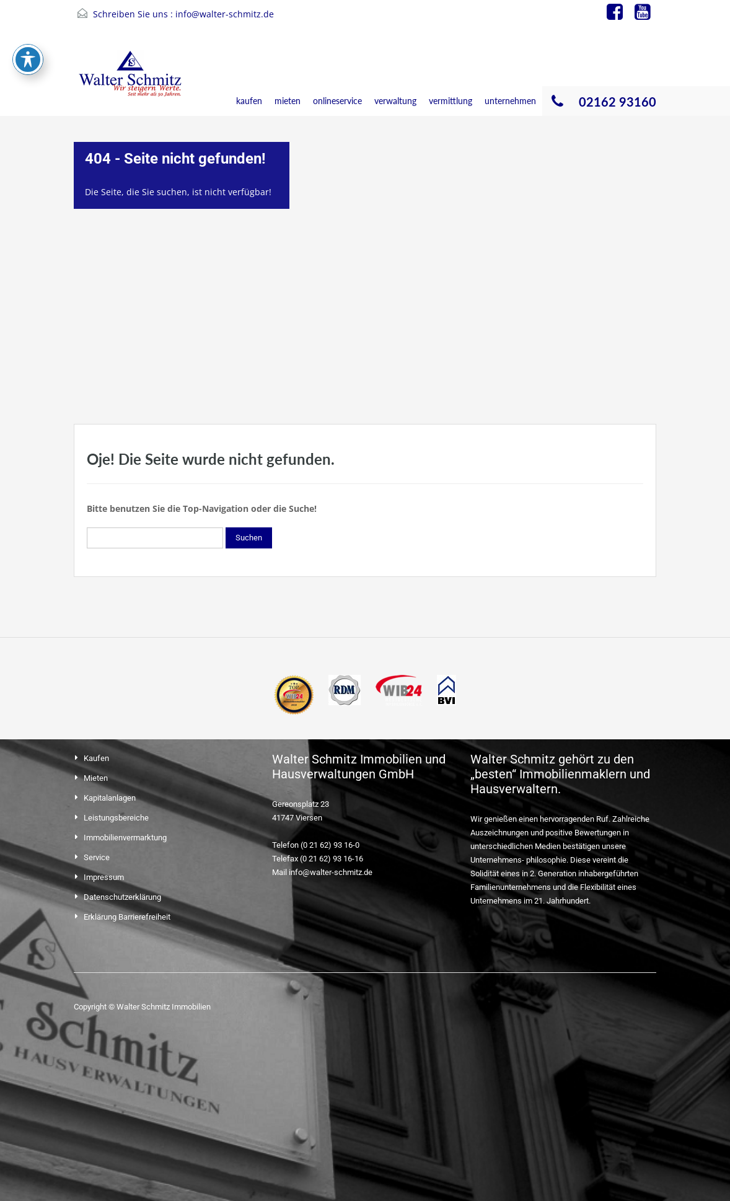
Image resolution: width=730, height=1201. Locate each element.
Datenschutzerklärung (122, 897)
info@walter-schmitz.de (224, 14)
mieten (288, 100)
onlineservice (337, 100)
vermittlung (450, 100)
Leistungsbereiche (116, 817)
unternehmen (510, 100)
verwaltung (395, 100)
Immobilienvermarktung (125, 837)
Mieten (96, 778)
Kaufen (96, 758)
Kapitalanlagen (110, 798)
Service (97, 857)
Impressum (104, 877)
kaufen (249, 100)
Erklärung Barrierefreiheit (127, 917)
